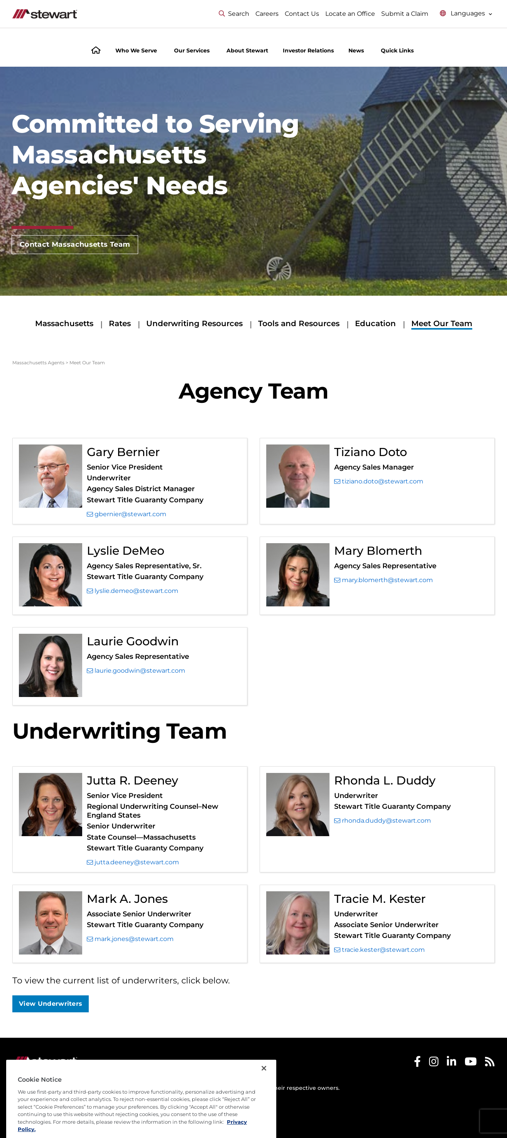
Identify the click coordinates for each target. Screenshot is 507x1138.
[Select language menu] (466, 14)
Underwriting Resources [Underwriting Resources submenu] (194, 323)
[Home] (96, 51)
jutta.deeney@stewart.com (133, 862)
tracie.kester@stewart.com (379, 949)
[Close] (263, 1089)
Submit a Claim (404, 13)
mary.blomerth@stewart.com (383, 580)
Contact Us (302, 13)
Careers (267, 13)
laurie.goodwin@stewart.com (136, 670)
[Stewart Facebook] (417, 1063)
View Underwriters (50, 1003)
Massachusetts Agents (38, 362)
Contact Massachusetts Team (75, 244)
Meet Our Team (441, 323)
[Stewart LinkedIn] (451, 1063)
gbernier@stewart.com (126, 514)
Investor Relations (308, 50)
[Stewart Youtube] (471, 1063)
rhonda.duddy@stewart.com (382, 820)
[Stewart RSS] (490, 1063)
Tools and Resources (299, 323)
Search (234, 13)
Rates (120, 323)
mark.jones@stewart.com (130, 939)
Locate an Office (350, 13)
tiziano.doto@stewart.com (378, 481)
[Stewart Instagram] (434, 1063)
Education (375, 323)
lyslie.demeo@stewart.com (132, 591)
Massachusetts (64, 323)
